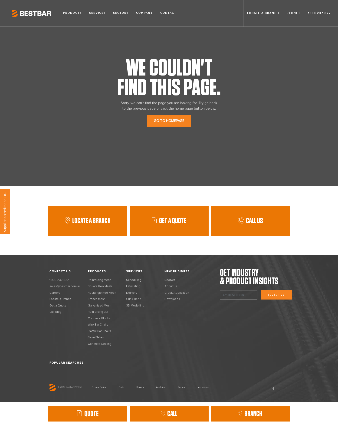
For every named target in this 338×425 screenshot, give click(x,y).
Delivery (131, 292)
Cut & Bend (133, 299)
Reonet (293, 13)
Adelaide (160, 387)
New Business (177, 271)
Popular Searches (66, 363)
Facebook (273, 388)
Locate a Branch (87, 220)
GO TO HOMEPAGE (169, 121)
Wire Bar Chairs (98, 324)
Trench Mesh (96, 299)
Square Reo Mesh (100, 286)
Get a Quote (57, 305)
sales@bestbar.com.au (65, 286)
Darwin (140, 387)
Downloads (172, 299)
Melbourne (203, 387)
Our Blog (55, 311)
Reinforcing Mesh (99, 280)
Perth (121, 387)
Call (169, 413)
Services (97, 13)
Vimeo (293, 388)
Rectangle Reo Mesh (102, 292)
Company (144, 13)
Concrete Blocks (99, 318)
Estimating (133, 286)
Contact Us (60, 271)
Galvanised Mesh (99, 305)
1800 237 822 (319, 13)
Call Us (250, 220)
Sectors (121, 13)
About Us (170, 286)
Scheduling (133, 280)
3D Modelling (135, 305)
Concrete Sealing (100, 344)
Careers (54, 292)
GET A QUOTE (172, 220)
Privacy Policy (99, 387)
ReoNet (169, 280)
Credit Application (176, 292)
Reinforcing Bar (98, 311)
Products (72, 13)
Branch (250, 413)
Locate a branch (263, 13)
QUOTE (91, 413)
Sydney (181, 387)
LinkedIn (283, 388)
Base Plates (96, 337)
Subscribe (276, 294)
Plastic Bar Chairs (99, 331)
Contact (168, 13)
